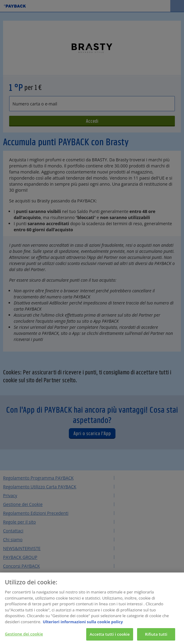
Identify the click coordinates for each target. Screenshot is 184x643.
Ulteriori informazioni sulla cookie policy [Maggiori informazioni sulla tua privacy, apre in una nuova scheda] (83, 623)
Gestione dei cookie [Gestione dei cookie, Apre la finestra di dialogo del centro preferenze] (24, 635)
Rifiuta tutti (156, 635)
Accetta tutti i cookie (110, 635)
